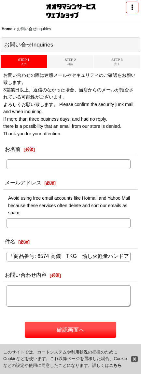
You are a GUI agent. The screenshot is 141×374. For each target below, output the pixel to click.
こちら (115, 365)
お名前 (13, 149)
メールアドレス (23, 182)
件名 (10, 241)
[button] (132, 7)
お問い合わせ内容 (26, 275)
